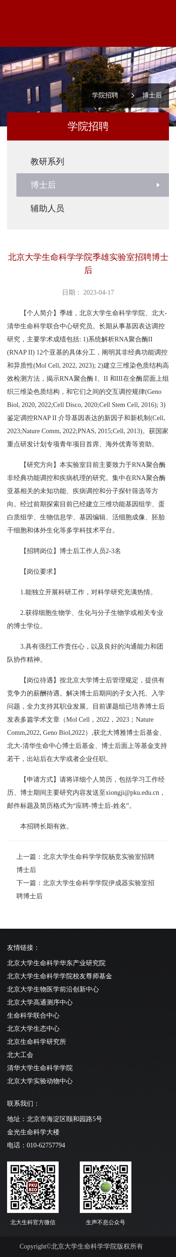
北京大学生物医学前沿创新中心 (53, 989)
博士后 (152, 95)
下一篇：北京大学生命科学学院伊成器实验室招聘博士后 (85, 890)
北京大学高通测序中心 (40, 1002)
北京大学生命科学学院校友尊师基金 (59, 976)
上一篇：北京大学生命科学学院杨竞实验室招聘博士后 (85, 863)
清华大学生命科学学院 (40, 1068)
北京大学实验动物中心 (40, 1081)
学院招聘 (105, 95)
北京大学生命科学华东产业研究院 (56, 963)
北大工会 (20, 1054)
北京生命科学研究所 (36, 1041)
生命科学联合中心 (33, 1015)
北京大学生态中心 (33, 1028)
